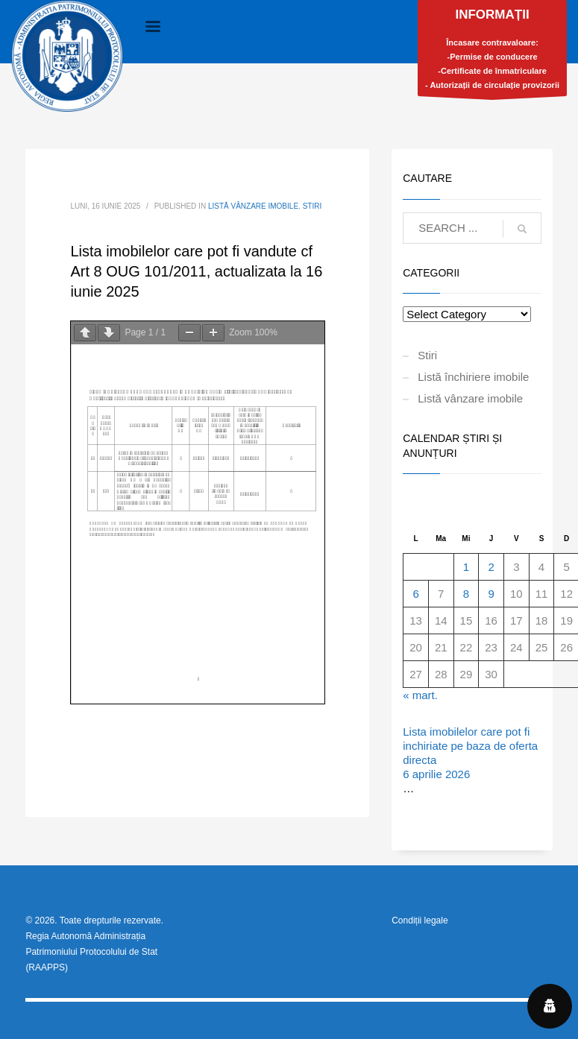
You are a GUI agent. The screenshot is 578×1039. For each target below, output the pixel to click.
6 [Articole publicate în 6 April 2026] (415, 593)
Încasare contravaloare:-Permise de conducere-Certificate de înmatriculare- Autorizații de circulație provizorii (492, 51)
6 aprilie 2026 (436, 774)
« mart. (420, 695)
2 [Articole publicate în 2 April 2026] (491, 566)
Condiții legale (419, 920)
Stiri (312, 206)
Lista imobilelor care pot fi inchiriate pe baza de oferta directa (470, 745)
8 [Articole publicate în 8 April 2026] (466, 593)
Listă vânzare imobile (253, 206)
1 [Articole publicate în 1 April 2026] (466, 566)
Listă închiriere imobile (473, 376)
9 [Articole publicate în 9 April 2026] (491, 593)
